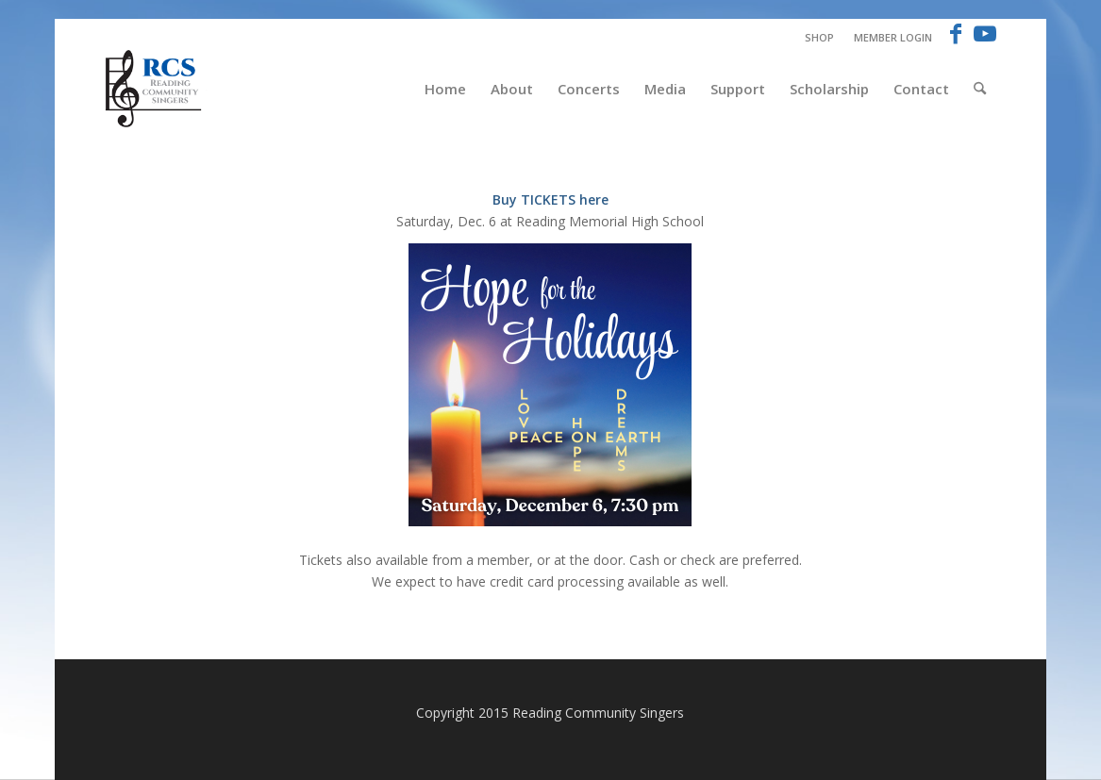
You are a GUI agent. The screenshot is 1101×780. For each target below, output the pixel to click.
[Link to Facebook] (956, 33)
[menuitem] (819, 37)
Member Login (893, 37)
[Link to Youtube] (985, 33)
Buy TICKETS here (550, 199)
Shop (819, 37)
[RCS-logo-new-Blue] (155, 88)
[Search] (979, 88)
